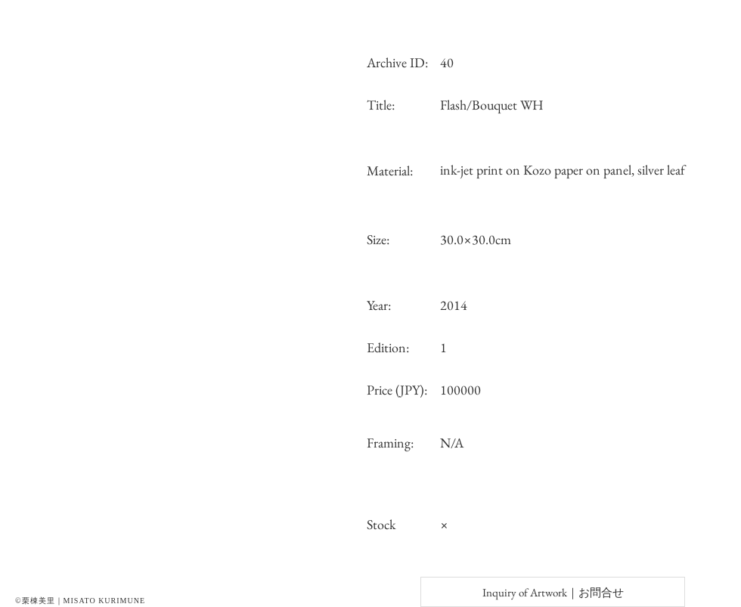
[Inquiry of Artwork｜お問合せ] (552, 592)
